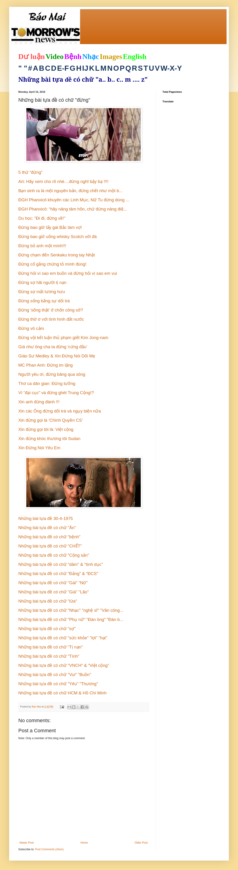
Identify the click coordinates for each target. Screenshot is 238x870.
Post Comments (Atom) (49, 849)
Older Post (141, 842)
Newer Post (26, 842)
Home (84, 842)
